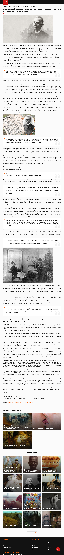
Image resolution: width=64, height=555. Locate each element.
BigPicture (11, 6)
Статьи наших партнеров (21, 6)
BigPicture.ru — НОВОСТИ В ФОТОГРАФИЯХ (12, 543)
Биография (33, 6)
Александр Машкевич (18, 47)
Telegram (21, 396)
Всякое (17, 402)
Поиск (55, 2)
